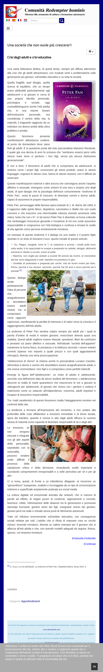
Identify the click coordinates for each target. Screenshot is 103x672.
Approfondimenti (30, 601)
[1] (21, 270)
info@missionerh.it (52, 643)
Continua (90, 543)
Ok (94, 666)
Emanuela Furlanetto (84, 538)
